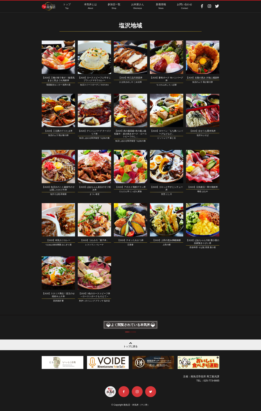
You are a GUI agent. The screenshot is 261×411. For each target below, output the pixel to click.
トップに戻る (130, 344)
